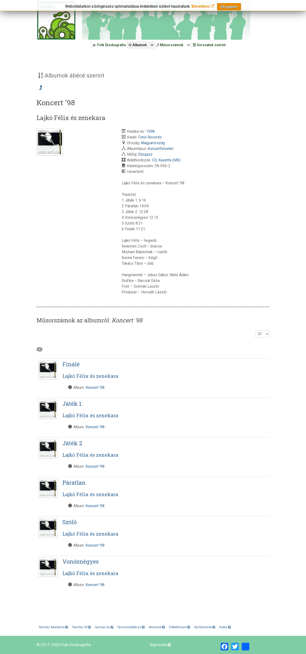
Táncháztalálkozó (131, 627)
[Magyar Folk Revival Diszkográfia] (56, 20)
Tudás (225, 627)
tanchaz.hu (104, 627)
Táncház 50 (81, 627)
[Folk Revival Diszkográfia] (166, 20)
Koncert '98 (95, 387)
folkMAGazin (179, 627)
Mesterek (157, 627)
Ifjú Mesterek (204, 627)
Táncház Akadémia (53, 627)
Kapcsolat (160, 645)
